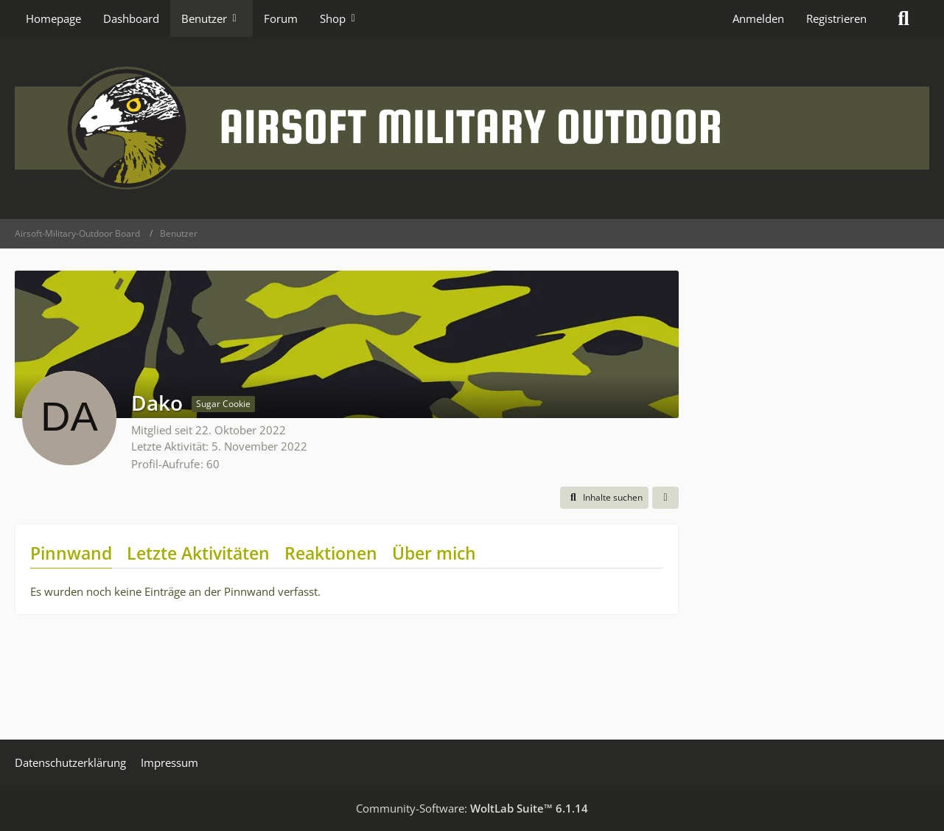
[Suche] (903, 18)
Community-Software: (472, 808)
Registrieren (836, 18)
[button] (604, 498)
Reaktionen (330, 553)
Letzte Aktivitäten (198, 553)
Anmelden (758, 18)
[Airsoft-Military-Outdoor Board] (472, 128)
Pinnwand (71, 553)
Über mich (434, 553)
